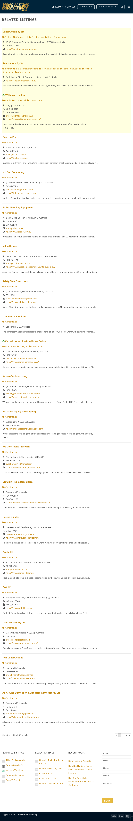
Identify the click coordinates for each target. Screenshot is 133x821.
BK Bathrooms (46, 773)
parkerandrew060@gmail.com (20, 534)
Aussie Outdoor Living (14, 376)
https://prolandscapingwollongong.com (24, 429)
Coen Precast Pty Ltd (13, 622)
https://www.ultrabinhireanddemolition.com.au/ (28, 502)
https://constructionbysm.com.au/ (21, 49)
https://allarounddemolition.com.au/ (23, 717)
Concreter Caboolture (14, 316)
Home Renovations (55, 37)
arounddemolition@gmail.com (20, 713)
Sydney (7, 37)
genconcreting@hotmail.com (19, 189)
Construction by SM (13, 31)
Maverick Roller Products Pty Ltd (51, 761)
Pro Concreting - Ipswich (16, 446)
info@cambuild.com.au (16, 569)
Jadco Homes (9, 246)
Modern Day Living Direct (51, 768)
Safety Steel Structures (15, 281)
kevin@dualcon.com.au (16, 154)
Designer (22, 346)
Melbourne (9, 346)
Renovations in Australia (79, 761)
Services (70, 7)
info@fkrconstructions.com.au (19, 675)
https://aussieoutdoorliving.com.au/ (22, 397)
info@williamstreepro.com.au (19, 116)
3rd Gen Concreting (13, 172)
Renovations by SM (13, 63)
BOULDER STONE (47, 778)
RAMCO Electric (13, 780)
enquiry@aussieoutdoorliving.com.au (23, 393)
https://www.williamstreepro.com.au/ (23, 119)
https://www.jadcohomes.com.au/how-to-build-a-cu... (30, 267)
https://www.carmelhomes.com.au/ (22, 362)
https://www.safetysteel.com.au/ (21, 302)
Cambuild (7, 552)
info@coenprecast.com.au (18, 640)
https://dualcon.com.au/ (17, 158)
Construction (36, 37)
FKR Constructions (12, 657)
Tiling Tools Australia (15, 760)
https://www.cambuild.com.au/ (20, 573)
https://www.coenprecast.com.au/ (22, 643)
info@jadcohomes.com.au (18, 263)
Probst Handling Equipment (17, 207)
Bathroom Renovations (25, 68)
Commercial (20, 37)
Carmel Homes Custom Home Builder (26, 341)
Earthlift (6, 587)
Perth (6, 100)
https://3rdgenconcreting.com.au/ (21, 193)
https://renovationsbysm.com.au (21, 80)
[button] (122, 7)
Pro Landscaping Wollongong (19, 411)
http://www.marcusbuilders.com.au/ (22, 538)
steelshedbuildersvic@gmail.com (21, 298)
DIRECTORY (58, 7)
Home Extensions (49, 68)
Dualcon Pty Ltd (11, 137)
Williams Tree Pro (15, 95)
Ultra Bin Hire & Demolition (17, 481)
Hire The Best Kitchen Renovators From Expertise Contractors (81, 781)
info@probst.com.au (15, 228)
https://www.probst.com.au (18, 231)
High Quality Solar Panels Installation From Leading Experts (80, 769)
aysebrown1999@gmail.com (19, 464)
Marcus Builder (10, 516)
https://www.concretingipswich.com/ (23, 467)
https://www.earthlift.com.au (19, 608)
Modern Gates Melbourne (51, 783)
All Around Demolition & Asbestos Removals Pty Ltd (31, 692)
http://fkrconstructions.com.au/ (20, 678)
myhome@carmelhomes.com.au (21, 358)
